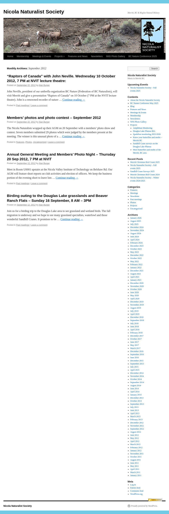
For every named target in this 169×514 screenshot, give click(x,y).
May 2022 (134, 261)
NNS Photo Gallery (115, 56)
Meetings (134, 193)
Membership (23, 56)
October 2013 (136, 401)
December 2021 (136, 270)
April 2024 (134, 239)
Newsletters (97, 56)
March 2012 (135, 444)
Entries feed (135, 488)
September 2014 (137, 382)
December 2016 (136, 351)
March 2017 (135, 348)
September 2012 (137, 429)
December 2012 (136, 422)
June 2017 (134, 342)
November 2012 (137, 426)
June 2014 (134, 388)
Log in (133, 485)
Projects (133, 125)
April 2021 (134, 277)
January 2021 (135, 280)
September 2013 (137, 404)
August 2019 (135, 308)
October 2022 (136, 258)
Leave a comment (39, 105)
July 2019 (134, 311)
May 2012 (134, 438)
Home (10, 56)
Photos (28, 142)
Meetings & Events (41, 56)
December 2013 (136, 398)
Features (20, 142)
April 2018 (134, 329)
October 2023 (136, 249)
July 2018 (134, 323)
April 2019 (134, 314)
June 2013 (134, 410)
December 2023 (136, 246)
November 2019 (137, 305)
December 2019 (136, 302)
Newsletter (134, 196)
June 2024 (134, 236)
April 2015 (134, 370)
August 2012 (135, 432)
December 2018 (136, 317)
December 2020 (136, 283)
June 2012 (134, 435)
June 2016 (134, 357)
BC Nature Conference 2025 (142, 56)
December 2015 (136, 360)
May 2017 (134, 345)
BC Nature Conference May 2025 (144, 103)
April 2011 (134, 469)
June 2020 (134, 292)
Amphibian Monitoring (142, 128)
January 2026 (135, 218)
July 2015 (134, 367)
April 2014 (134, 391)
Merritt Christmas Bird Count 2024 (145, 174)
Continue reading (74, 99)
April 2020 (134, 298)
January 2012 (135, 450)
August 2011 (135, 460)
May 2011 (134, 466)
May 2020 (134, 295)
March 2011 (135, 472)
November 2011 (137, 453)
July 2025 (134, 224)
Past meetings (22, 105)
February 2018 (136, 333)
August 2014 (135, 385)
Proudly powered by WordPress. (144, 506)
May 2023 (134, 252)
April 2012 (134, 441)
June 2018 (134, 326)
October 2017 (136, 339)
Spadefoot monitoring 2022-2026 (147, 134)
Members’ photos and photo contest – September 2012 (54, 118)
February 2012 (136, 447)
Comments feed (136, 491)
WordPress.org (136, 494)
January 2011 (135, 475)
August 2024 (135, 233)
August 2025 (135, 221)
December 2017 (136, 336)
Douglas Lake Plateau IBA (144, 131)
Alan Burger (44, 85)
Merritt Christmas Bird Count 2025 (145, 162)
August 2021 (135, 274)
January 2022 (135, 267)
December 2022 (136, 255)
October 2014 (136, 379)
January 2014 (135, 395)
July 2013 (134, 407)
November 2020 (137, 286)
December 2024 (136, 227)
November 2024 (137, 230)
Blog (132, 106)
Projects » (60, 56)
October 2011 (136, 457)
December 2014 (136, 373)
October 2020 (136, 289)
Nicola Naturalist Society (33, 11)
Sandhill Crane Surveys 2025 (142, 171)
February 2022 (136, 264)
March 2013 (135, 416)
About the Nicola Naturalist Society (145, 100)
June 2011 (134, 463)
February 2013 (136, 419)
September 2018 (137, 320)
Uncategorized (39, 142)
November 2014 (137, 376)
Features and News (77, 56)
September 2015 (137, 364)
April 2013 (134, 413)
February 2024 (136, 243)
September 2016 (137, 354)
